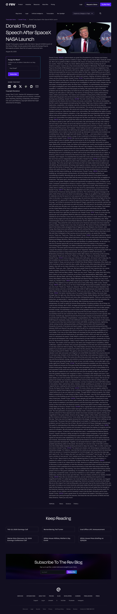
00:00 (61, 57)
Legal (26, 13)
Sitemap (68, 609)
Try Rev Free (106, 4)
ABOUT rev (42, 596)
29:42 (56, 477)
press (98, 596)
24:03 (73, 398)
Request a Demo (92, 4)
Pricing (51, 596)
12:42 (88, 235)
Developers (68, 596)
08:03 (95, 171)
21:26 (72, 363)
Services (20, 596)
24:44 (78, 406)
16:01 (56, 285)
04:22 (56, 119)
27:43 (69, 448)
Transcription (50, 13)
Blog (59, 596)
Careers (78, 596)
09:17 (61, 190)
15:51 (68, 280)
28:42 (102, 460)
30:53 (61, 493)
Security (38, 609)
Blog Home (19, 13)
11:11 (92, 212)
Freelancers (88, 596)
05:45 (69, 138)
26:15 (106, 425)
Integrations (31, 596)
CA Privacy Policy (59, 609)
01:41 (80, 78)
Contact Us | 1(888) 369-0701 (87, 609)
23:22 (77, 388)
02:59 (77, 99)
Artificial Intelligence (37, 13)
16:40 (56, 293)
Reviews (75, 609)
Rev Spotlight (61, 13)
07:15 (95, 159)
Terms (44, 609)
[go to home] (58, 589)
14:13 (60, 258)
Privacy (50, 609)
